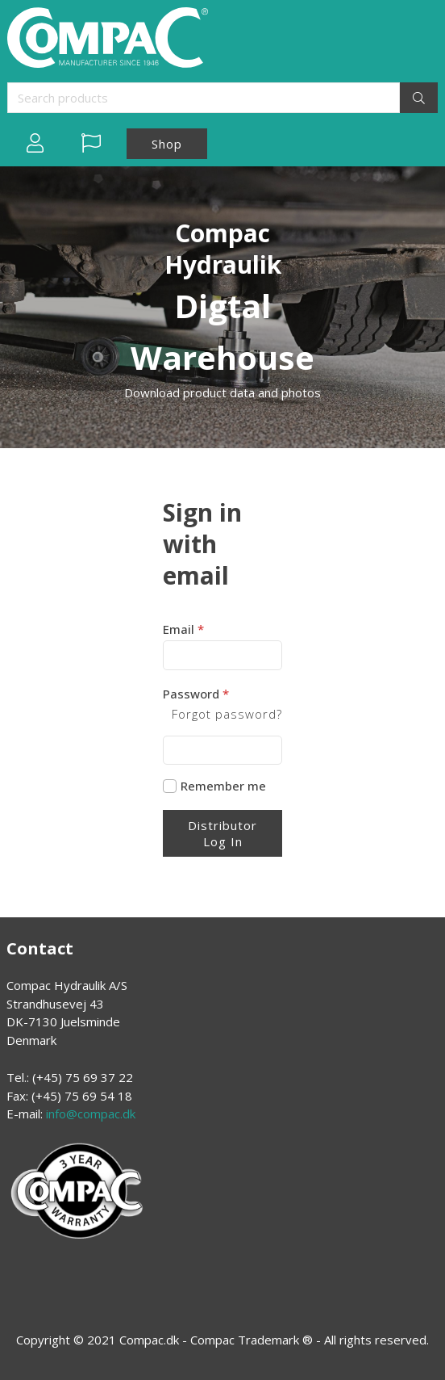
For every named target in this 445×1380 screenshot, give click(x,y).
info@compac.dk (90, 1113)
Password (196, 694)
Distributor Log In (222, 833)
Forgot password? (227, 714)
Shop (167, 144)
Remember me (223, 786)
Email (183, 629)
